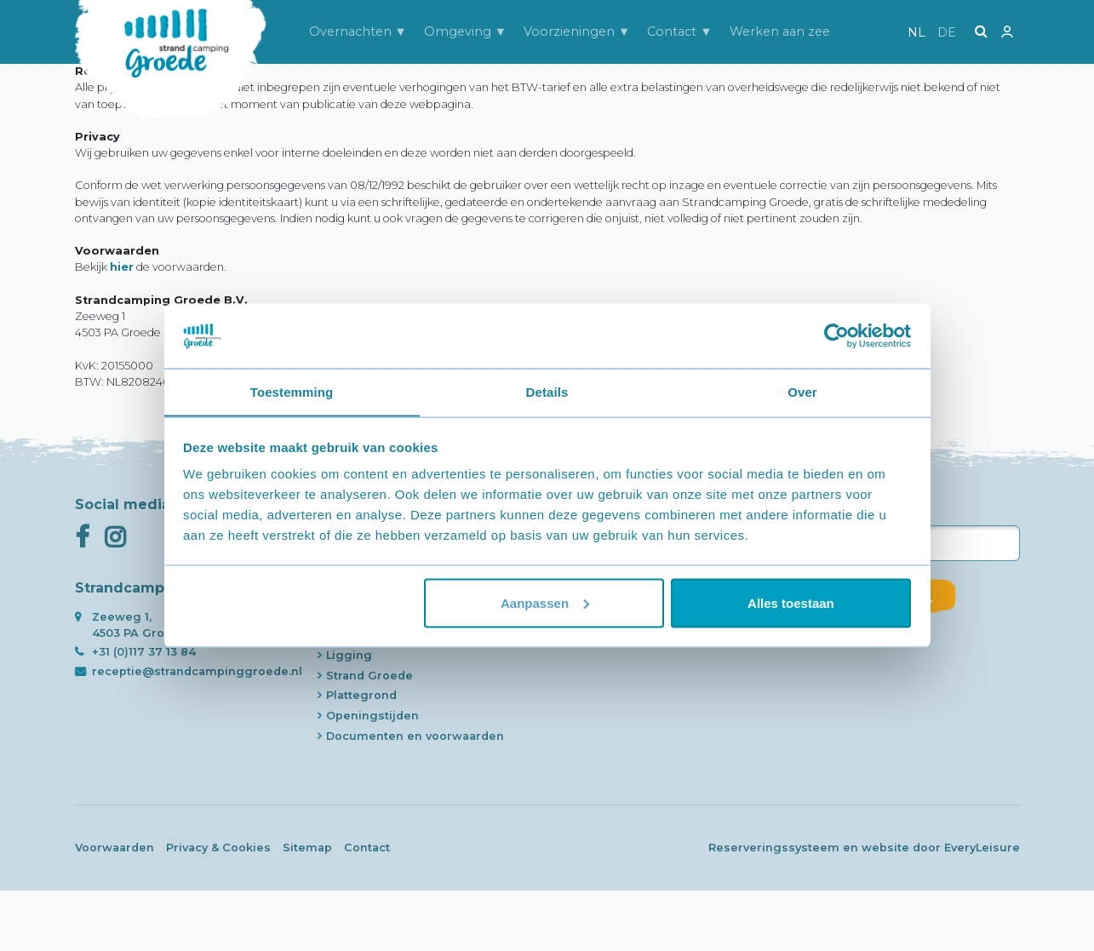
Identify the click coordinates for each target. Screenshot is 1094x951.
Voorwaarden (114, 908)
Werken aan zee (780, 31)
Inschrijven (879, 656)
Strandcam (358, 675)
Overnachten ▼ (358, 31)
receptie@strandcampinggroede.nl (197, 731)
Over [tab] (802, 391)
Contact (367, 908)
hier (122, 328)
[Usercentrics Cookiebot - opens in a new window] (836, 335)
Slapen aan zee (371, 655)
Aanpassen (545, 603)
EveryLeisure (982, 908)
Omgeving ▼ (465, 31)
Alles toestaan (790, 603)
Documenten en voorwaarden (415, 796)
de (946, 32)
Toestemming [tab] (292, 391)
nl (916, 32)
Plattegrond (361, 756)
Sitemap (307, 908)
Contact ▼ (679, 31)
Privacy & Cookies (218, 908)
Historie (349, 695)
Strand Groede (369, 736)
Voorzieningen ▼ (577, 31)
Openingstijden (372, 777)
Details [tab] (547, 391)
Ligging (349, 715)
